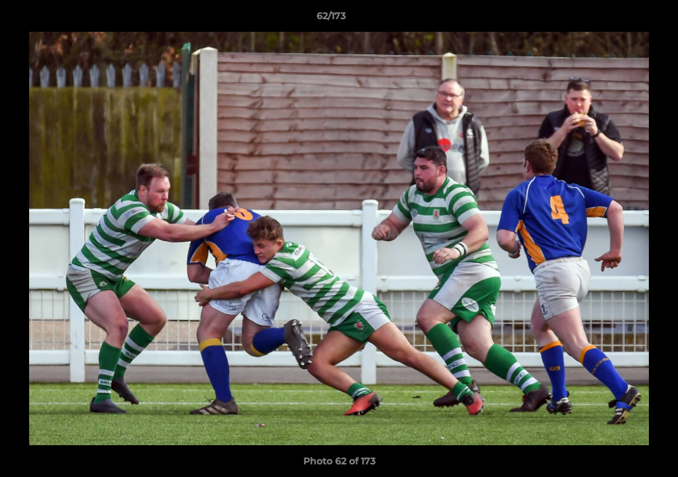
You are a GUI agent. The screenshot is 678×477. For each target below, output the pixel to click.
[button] (622, 19)
